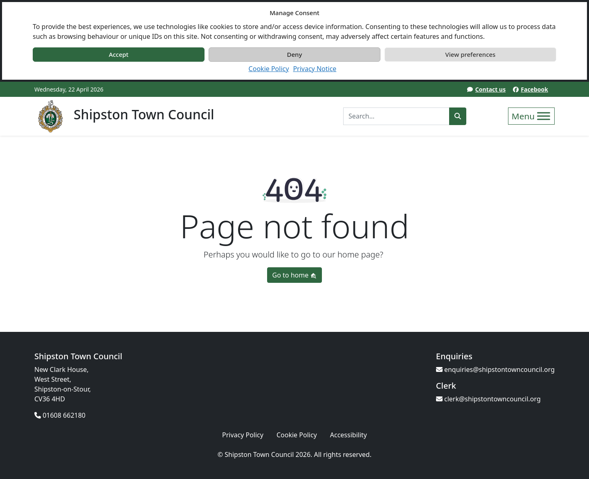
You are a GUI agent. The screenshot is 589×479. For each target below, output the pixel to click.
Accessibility (348, 434)
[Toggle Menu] (543, 116)
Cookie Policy (269, 68)
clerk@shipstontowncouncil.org (488, 398)
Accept (118, 54)
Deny (294, 54)
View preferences (470, 54)
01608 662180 (59, 415)
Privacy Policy (242, 434)
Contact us (490, 89)
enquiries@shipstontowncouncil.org (495, 369)
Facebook (534, 89)
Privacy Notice (314, 68)
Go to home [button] (294, 275)
